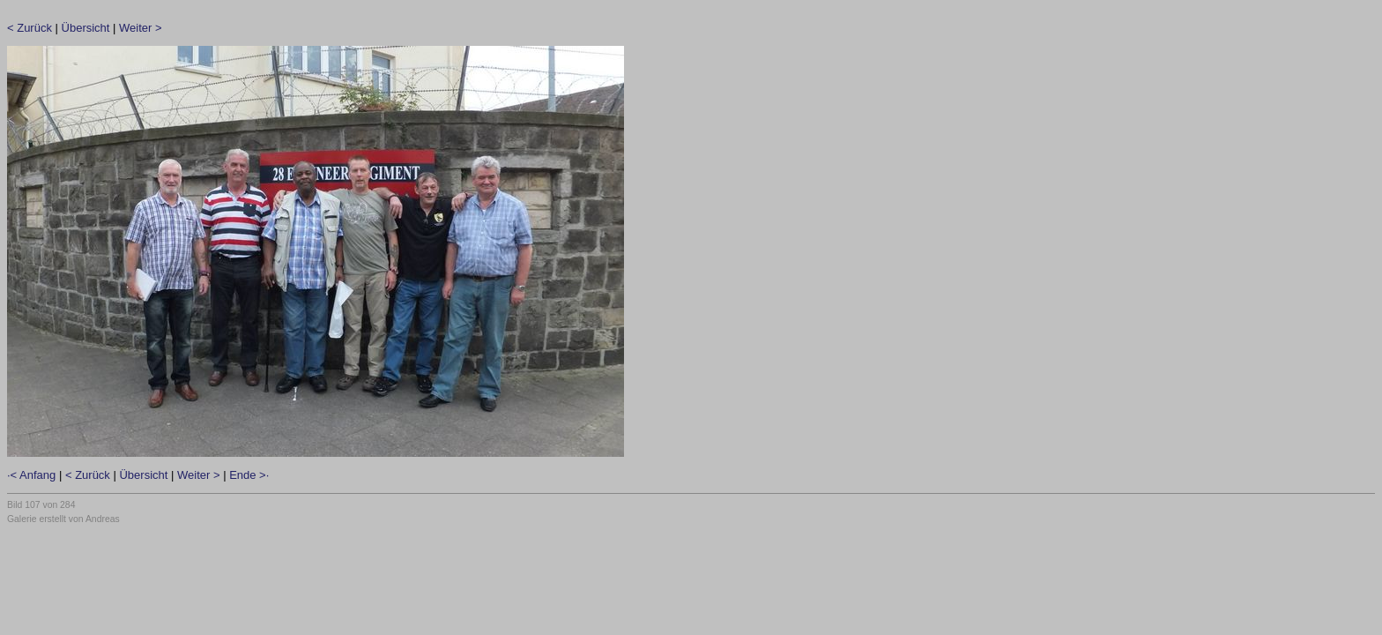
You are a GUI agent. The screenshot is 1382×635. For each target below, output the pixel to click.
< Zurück (29, 27)
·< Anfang (31, 475)
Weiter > (140, 27)
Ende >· (249, 475)
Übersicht (86, 27)
